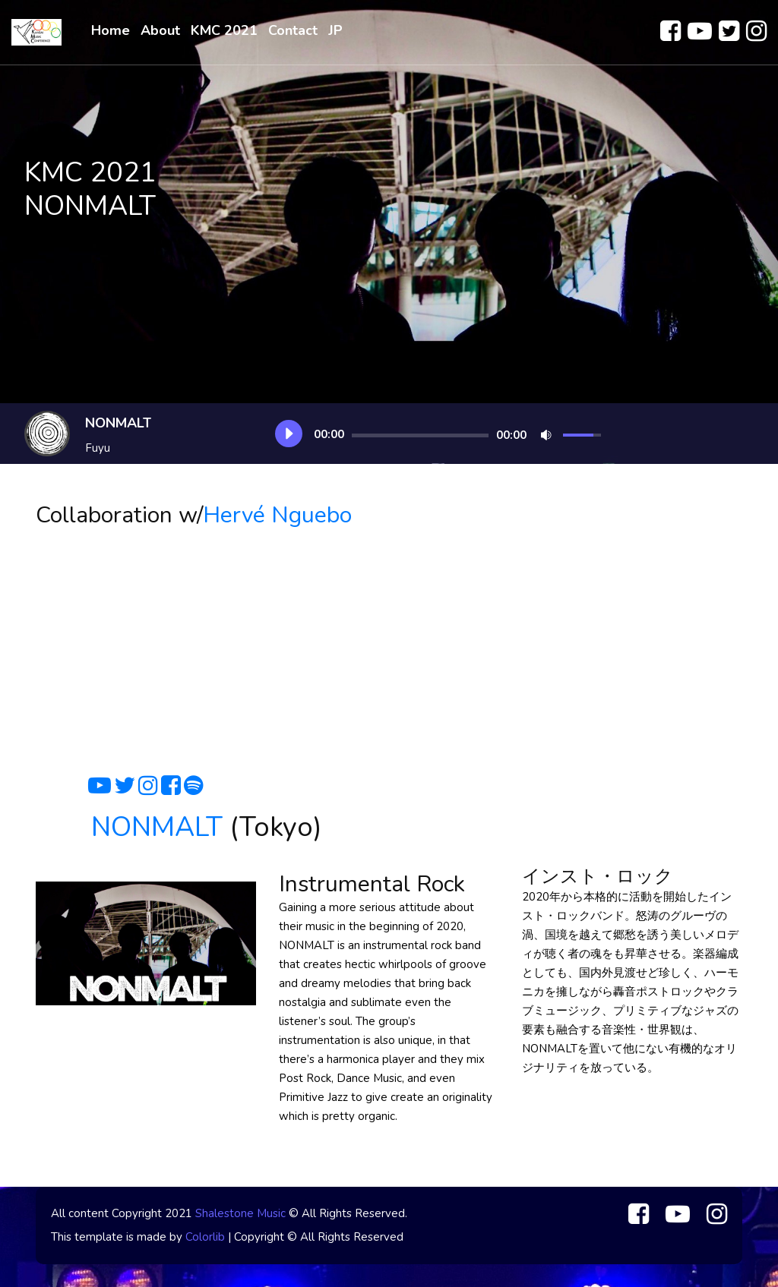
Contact (293, 30)
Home (110, 30)
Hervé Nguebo (277, 515)
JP (335, 30)
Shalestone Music (240, 1213)
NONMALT (157, 827)
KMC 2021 (224, 30)
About (160, 30)
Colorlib (205, 1236)
